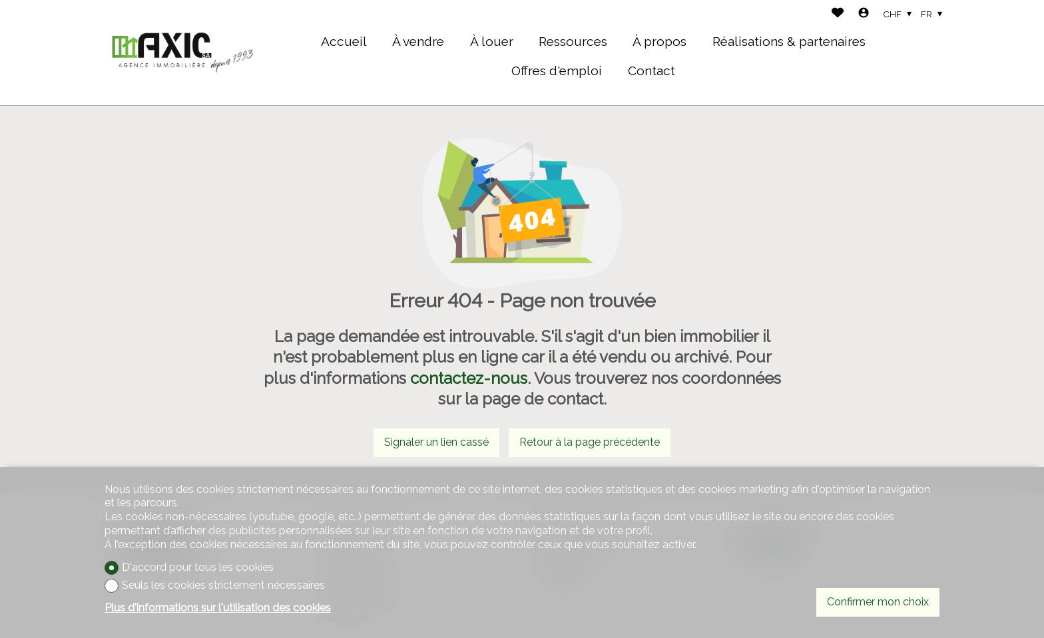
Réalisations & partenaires (789, 41)
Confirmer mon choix (878, 601)
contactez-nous (468, 378)
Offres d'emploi (556, 70)
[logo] (182, 52)
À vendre (418, 41)
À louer (491, 41)
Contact (651, 70)
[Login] (864, 14)
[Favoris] (838, 14)
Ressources (573, 41)
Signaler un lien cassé (436, 442)
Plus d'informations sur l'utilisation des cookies (218, 607)
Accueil (344, 41)
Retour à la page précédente (589, 442)
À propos (659, 41)
